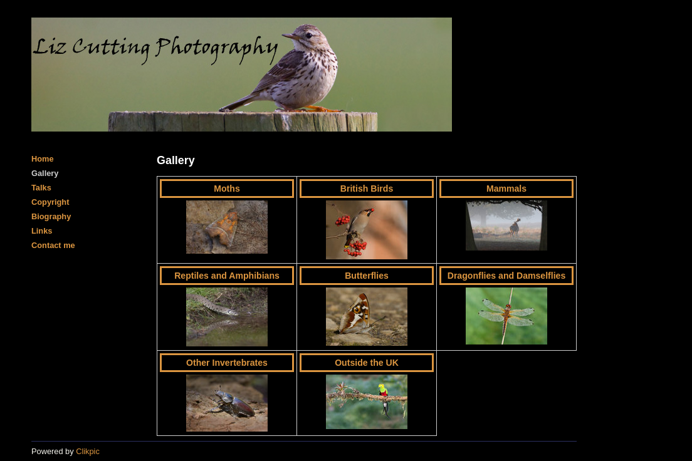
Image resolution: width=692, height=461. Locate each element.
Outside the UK (367, 363)
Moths (226, 189)
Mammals (506, 189)
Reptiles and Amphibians (227, 276)
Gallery (44, 173)
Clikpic (88, 451)
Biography (51, 216)
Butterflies (367, 276)
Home (42, 158)
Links (41, 231)
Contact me (53, 245)
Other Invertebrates (227, 363)
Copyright (50, 202)
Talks (41, 187)
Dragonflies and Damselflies (507, 276)
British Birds (366, 189)
